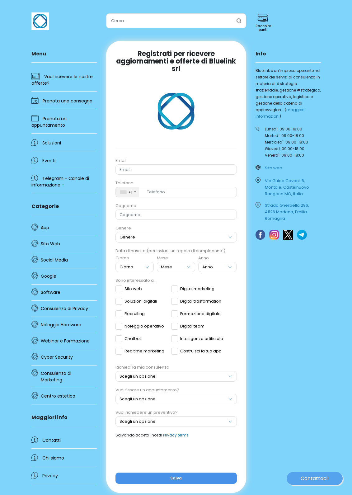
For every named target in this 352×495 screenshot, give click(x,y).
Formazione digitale (200, 314)
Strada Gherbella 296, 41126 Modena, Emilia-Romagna (287, 211)
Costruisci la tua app (201, 351)
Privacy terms (176, 435)
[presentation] (176, 455)
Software (50, 292)
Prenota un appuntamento (49, 121)
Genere (123, 228)
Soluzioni (46, 142)
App (45, 227)
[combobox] (127, 192)
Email (120, 160)
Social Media (54, 260)
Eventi (43, 160)
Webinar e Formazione (65, 341)
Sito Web (50, 244)
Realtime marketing (144, 351)
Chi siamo (47, 457)
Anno (203, 258)
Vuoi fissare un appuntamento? (147, 390)
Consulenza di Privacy (64, 308)
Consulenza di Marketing (56, 376)
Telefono (124, 183)
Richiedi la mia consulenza (142, 367)
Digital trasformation (200, 301)
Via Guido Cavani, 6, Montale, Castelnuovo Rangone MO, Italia (287, 187)
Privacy (44, 475)
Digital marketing (197, 289)
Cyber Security (57, 357)
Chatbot (132, 339)
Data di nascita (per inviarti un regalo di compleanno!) (170, 251)
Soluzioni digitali (140, 301)
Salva (176, 478)
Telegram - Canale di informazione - (60, 181)
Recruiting (134, 314)
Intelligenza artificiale (201, 339)
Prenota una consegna (61, 100)
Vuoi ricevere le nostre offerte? (62, 79)
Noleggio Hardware (61, 325)
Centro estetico (58, 396)
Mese (162, 258)
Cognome (125, 206)
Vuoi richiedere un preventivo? (146, 412)
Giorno (122, 258)
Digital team (192, 326)
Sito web (133, 289)
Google (48, 276)
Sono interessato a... (136, 280)
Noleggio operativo (144, 326)
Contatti (46, 439)
